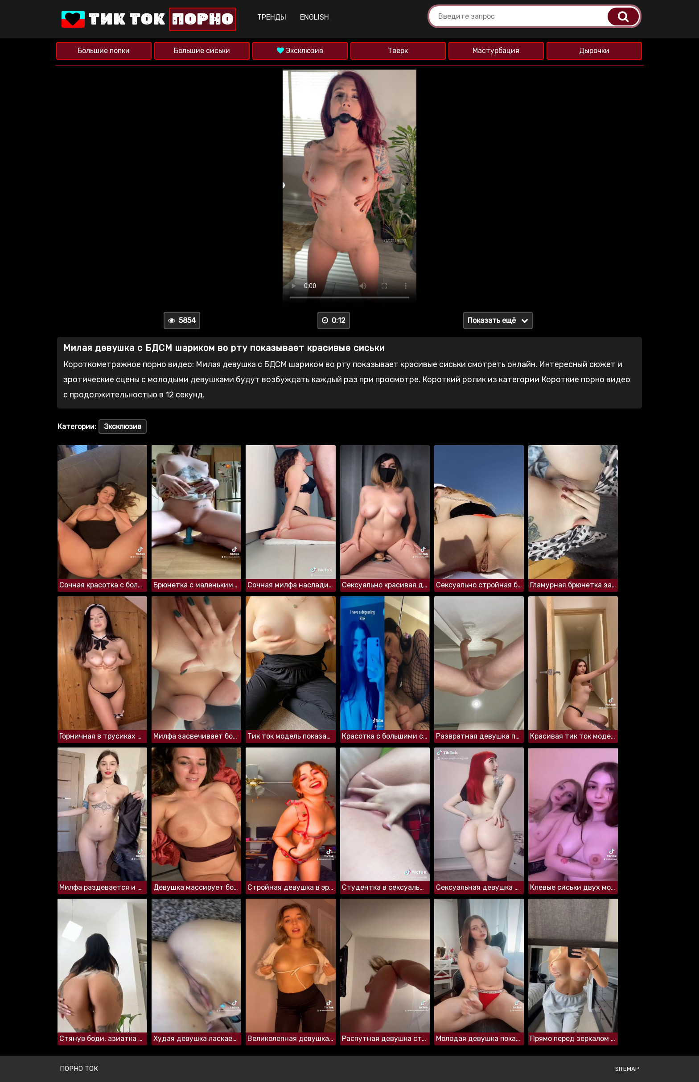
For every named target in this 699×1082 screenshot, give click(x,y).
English (314, 17)
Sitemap (627, 1068)
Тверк (398, 50)
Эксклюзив (300, 50)
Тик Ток (148, 19)
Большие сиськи (202, 50)
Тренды (271, 17)
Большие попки (104, 50)
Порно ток (79, 1069)
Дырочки (594, 50)
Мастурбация (496, 50)
